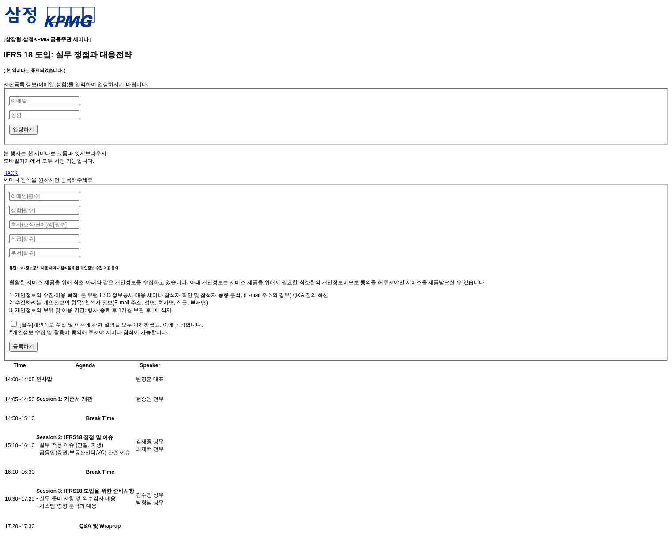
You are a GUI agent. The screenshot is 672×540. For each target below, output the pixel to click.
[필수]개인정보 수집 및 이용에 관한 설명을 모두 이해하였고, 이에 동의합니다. (111, 325)
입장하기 (23, 129)
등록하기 (23, 346)
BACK (11, 173)
